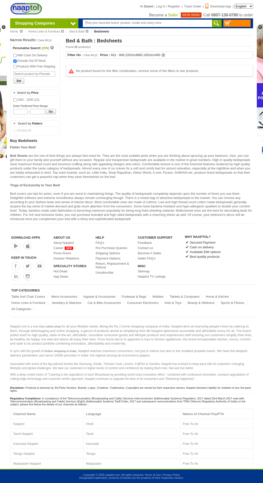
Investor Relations (66, 258)
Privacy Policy (171, 474)
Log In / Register (168, 6)
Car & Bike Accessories (104, 303)
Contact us (145, 248)
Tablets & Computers (185, 296)
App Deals (61, 276)
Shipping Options (108, 253)
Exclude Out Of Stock (29, 61)
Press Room (62, 253)
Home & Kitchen (217, 296)
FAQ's (100, 243)
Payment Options (108, 258)
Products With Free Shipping (34, 66)
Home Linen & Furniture (45, 31)
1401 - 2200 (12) (26, 99)
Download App (218, 6)
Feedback (145, 243)
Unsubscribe (105, 272)
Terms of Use (153, 474)
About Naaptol (64, 243)
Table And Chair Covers (28, 296)
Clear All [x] (45, 40)
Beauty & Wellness (201, 303)
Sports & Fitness (232, 303)
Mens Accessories (64, 296)
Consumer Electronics (143, 303)
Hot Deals (61, 271)
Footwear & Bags (134, 296)
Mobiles (158, 296)
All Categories (21, 309)
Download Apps (25, 237)
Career (63, 248)
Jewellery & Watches (66, 303)
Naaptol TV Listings (152, 276)
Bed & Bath (78, 31)
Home (16, 31)
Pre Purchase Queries (111, 248)
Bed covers (18, 193)
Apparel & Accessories (99, 296)
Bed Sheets (19, 156)
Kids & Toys (173, 303)
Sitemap (144, 271)
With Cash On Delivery (30, 55)
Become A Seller (149, 253)
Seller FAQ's (147, 258)
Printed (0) (22, 130)
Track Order (192, 6)
